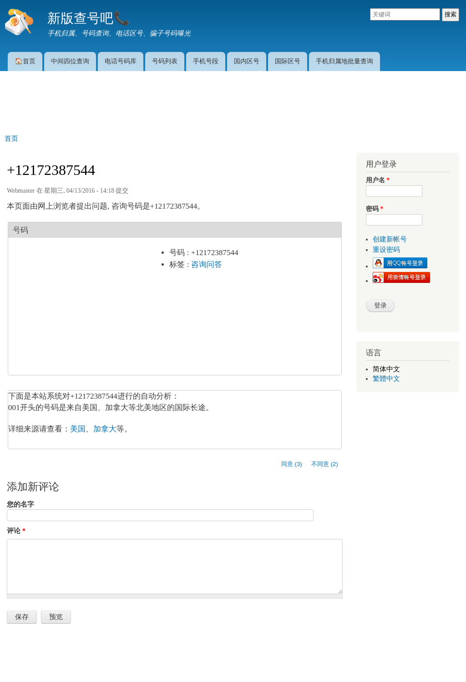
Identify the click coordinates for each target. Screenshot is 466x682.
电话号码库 (121, 61)
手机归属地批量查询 (344, 61)
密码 (374, 208)
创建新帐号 (390, 239)
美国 (78, 429)
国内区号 (246, 61)
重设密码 (386, 249)
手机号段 (205, 61)
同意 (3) (291, 464)
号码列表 (164, 61)
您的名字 (20, 504)
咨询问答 (206, 264)
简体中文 (386, 369)
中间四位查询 (70, 61)
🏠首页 (25, 61)
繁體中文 (386, 378)
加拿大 (104, 429)
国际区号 (287, 61)
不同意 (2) (324, 464)
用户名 (378, 180)
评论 (16, 530)
